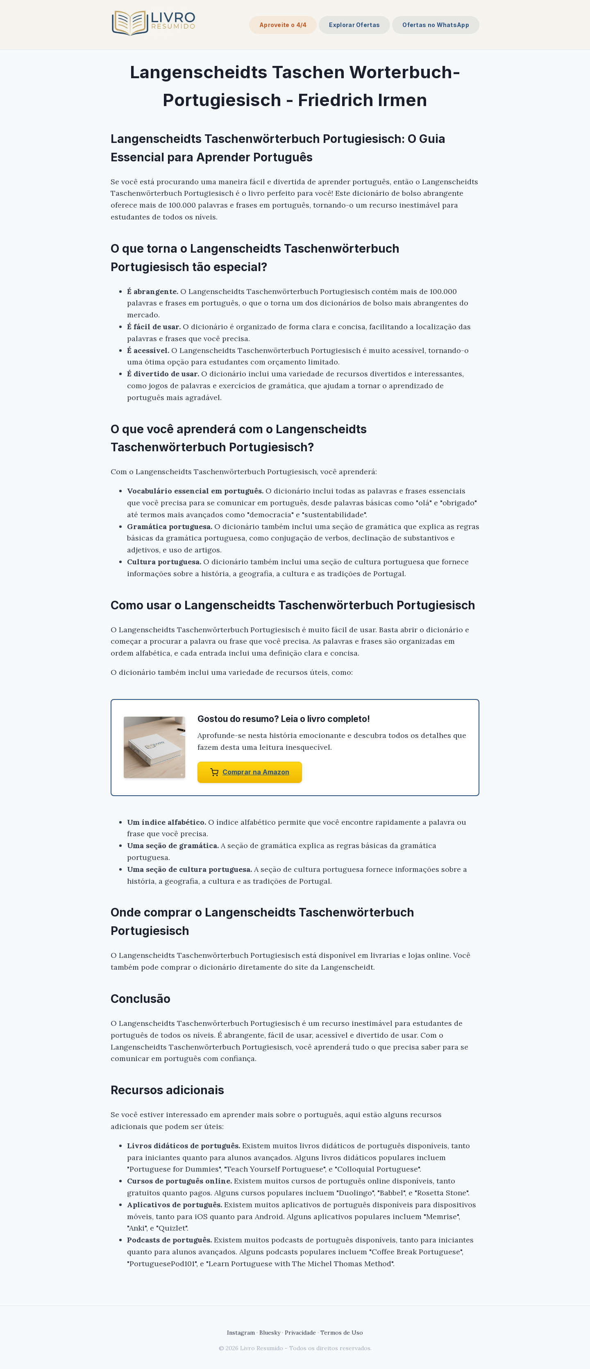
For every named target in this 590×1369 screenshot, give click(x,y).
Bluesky (269, 1332)
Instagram (241, 1332)
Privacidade (300, 1332)
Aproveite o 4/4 (283, 24)
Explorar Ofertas (354, 24)
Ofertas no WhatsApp (435, 24)
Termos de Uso (341, 1332)
